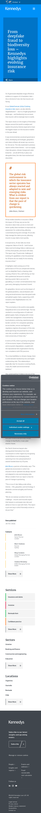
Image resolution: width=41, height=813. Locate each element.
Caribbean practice (13, 621)
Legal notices (13, 802)
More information (27, 414)
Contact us (12, 810)
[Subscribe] (17, 744)
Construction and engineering (15, 654)
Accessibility (13, 808)
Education (9, 659)
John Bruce (9, 466)
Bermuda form (11, 613)
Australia (8, 685)
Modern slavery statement (17, 806)
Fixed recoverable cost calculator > (26, 774)
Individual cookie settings (20, 427)
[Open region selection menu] (12, 2)
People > (12, 764)
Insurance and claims (14, 597)
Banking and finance (12, 649)
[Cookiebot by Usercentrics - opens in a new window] (29, 377)
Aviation (9, 605)
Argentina (9, 681)
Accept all (20, 421)
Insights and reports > (13, 769)
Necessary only (20, 434)
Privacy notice (13, 804)
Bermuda (8, 690)
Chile (7, 695)
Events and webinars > (25, 765)
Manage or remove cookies (18, 755)
